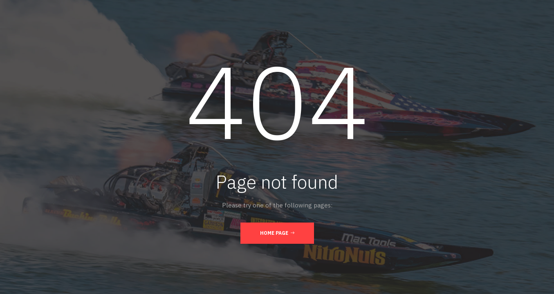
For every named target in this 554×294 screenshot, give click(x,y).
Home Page (277, 233)
